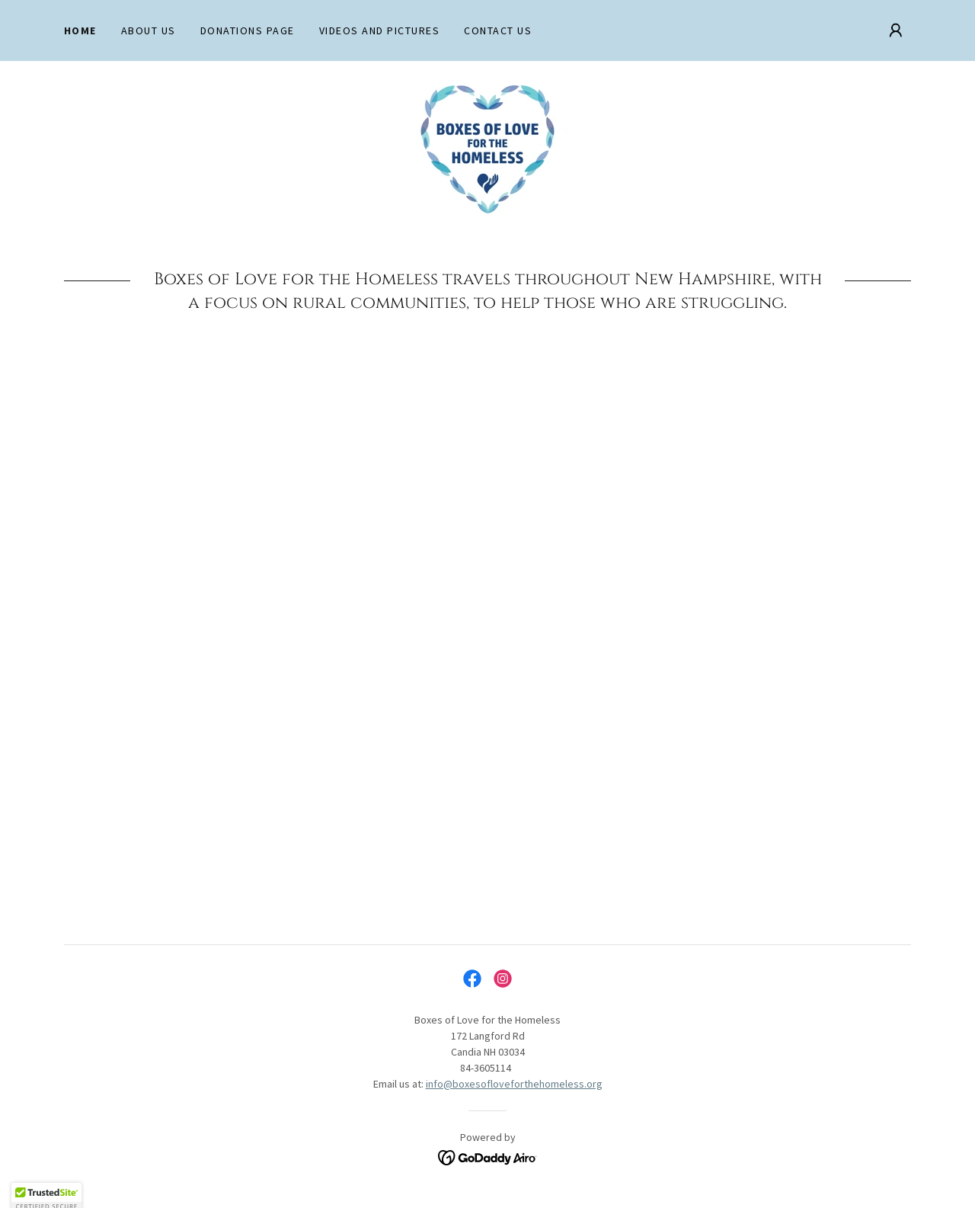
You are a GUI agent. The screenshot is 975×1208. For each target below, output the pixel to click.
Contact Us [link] (498, 30)
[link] (487, 147)
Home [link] (80, 30)
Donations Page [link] (247, 30)
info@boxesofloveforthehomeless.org (514, 1084)
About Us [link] (148, 30)
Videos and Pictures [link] (379, 30)
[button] (896, 30)
